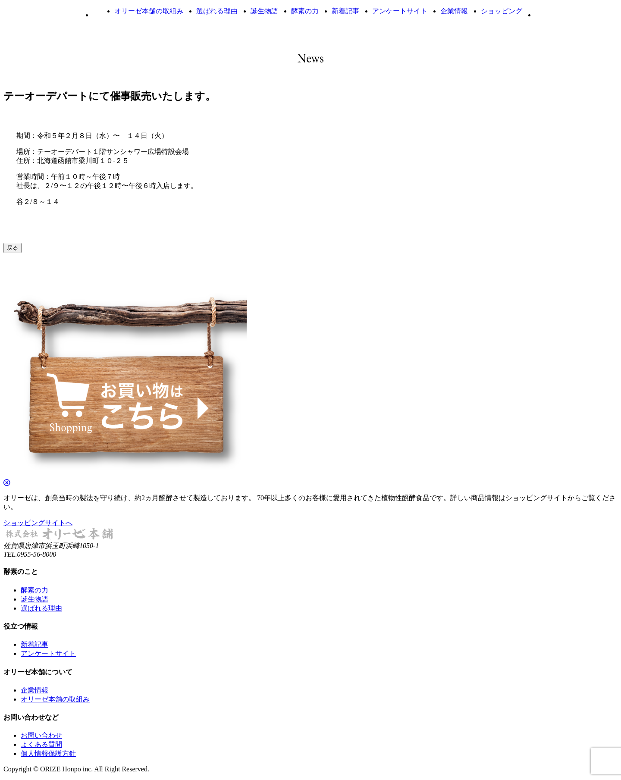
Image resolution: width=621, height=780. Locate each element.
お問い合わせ (41, 735)
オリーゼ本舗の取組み (148, 11)
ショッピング (501, 11)
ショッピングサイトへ (37, 522)
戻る (12, 247)
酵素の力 (305, 11)
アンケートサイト (399, 11)
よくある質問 (41, 744)
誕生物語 (264, 11)
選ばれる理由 (217, 11)
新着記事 (345, 11)
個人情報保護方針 (48, 753)
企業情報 (454, 11)
